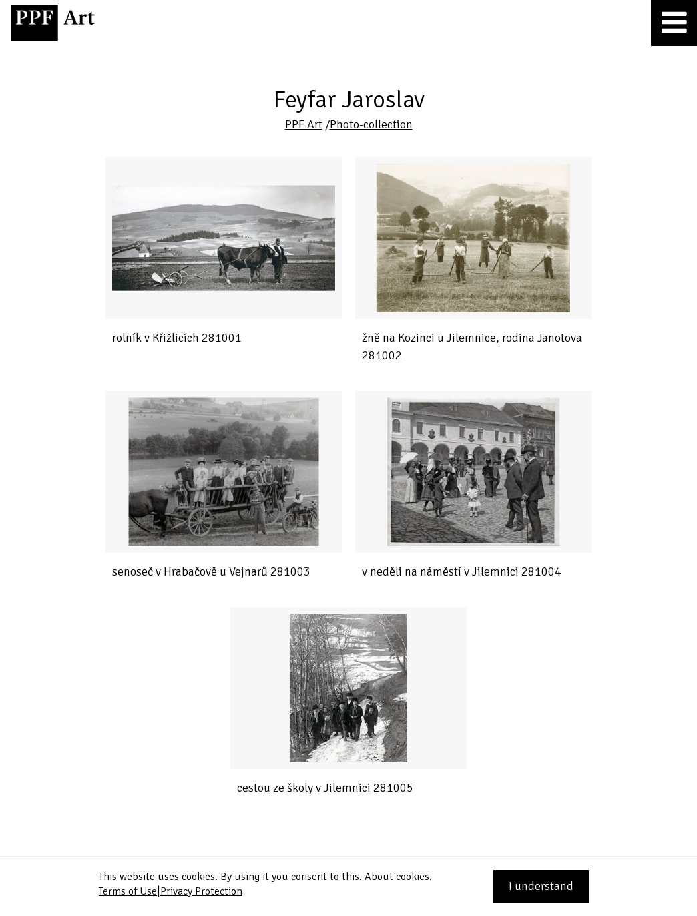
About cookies (397, 876)
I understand (541, 886)
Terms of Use (128, 891)
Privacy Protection (201, 891)
